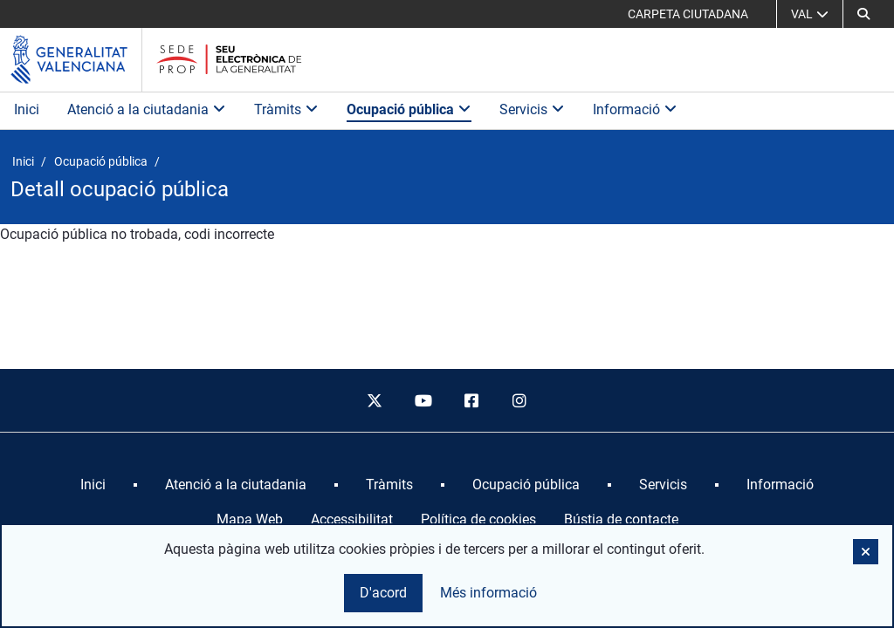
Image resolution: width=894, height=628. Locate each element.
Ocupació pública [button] (409, 109)
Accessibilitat (352, 519)
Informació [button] (635, 109)
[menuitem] (93, 485)
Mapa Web (250, 519)
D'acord (383, 592)
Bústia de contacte (621, 519)
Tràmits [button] (286, 109)
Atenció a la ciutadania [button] (146, 109)
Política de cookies (478, 519)
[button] (863, 14)
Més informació (488, 592)
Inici (26, 109)
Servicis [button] (532, 109)
